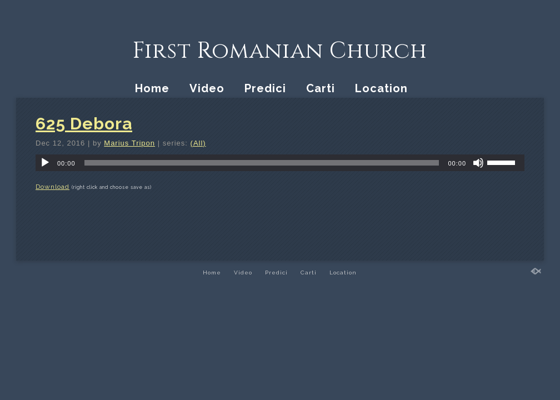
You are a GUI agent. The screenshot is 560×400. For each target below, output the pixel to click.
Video (206, 88)
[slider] (261, 163)
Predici (265, 88)
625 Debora (84, 123)
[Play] (45, 162)
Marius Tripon (129, 143)
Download (52, 187)
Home (152, 88)
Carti (320, 88)
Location (381, 88)
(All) (198, 143)
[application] (280, 162)
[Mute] (478, 162)
